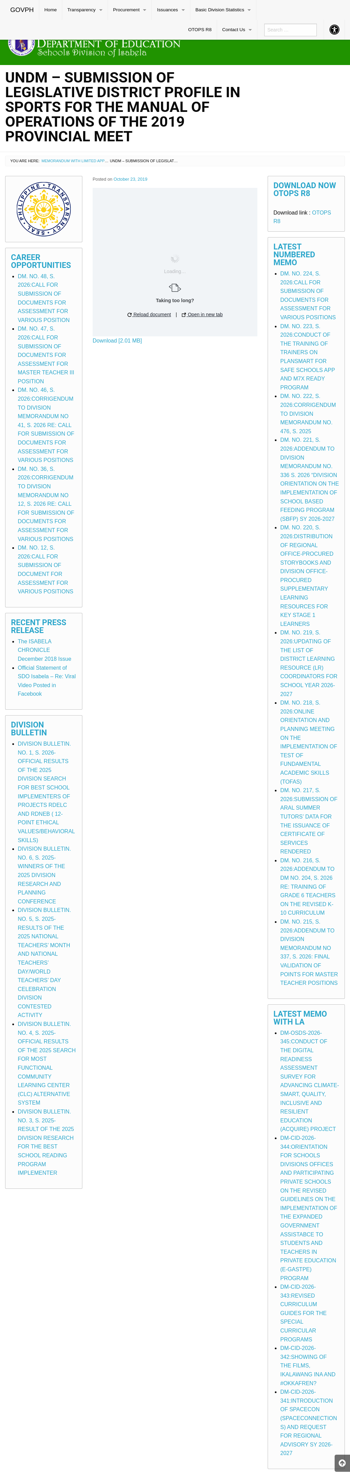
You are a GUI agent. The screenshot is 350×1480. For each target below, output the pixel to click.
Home (50, 9)
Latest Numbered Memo (294, 254)
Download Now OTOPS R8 (304, 189)
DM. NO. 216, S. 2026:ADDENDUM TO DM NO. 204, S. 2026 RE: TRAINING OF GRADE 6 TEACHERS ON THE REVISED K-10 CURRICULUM (308, 887)
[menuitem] (22, 10)
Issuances (167, 9)
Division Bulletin (29, 728)
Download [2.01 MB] (117, 341)
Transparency (81, 9)
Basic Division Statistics (220, 9)
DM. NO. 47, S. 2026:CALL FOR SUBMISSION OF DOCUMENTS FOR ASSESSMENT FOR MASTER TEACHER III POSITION (46, 355)
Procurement (126, 9)
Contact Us (233, 29)
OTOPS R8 (200, 29)
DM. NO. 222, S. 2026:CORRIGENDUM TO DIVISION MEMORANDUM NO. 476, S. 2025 (308, 413)
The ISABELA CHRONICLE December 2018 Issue (44, 650)
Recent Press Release (38, 626)
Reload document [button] (149, 314)
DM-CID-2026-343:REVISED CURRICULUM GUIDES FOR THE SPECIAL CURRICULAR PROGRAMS (303, 1313)
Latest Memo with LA (300, 1018)
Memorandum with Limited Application (82, 161)
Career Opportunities (41, 261)
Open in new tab (202, 314)
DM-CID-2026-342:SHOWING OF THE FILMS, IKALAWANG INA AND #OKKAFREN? (308, 1365)
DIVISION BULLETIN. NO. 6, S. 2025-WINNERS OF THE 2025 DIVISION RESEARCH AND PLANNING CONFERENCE (44, 875)
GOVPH (22, 9)
